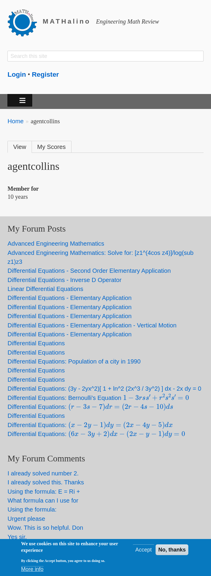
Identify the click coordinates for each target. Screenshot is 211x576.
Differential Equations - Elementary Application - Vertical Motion (91, 325)
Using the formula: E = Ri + (43, 491)
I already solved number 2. (43, 473)
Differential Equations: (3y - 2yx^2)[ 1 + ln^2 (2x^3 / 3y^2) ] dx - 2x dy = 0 (104, 388)
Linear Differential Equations (45, 289)
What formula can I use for (42, 500)
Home (15, 121)
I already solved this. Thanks (45, 482)
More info (32, 570)
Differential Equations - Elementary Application (69, 298)
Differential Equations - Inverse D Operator (64, 280)
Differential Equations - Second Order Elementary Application (89, 270)
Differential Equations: (90, 406)
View (19, 147)
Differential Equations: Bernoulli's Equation (98, 398)
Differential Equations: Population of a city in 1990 (74, 361)
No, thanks (172, 551)
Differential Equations (36, 343)
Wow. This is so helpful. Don (45, 527)
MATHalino (67, 21)
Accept (143, 551)
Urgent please (26, 518)
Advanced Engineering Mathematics (55, 243)
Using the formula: (31, 509)
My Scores (51, 147)
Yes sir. (17, 537)
